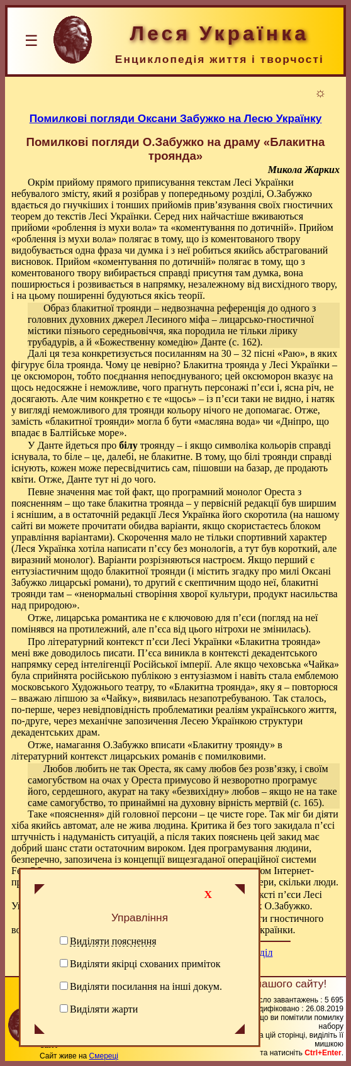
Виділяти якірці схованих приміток (145, 963)
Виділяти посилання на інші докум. (146, 986)
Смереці (103, 1056)
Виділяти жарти (104, 1009)
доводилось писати (91, 653)
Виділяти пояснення (113, 941)
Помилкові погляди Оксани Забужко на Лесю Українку (176, 118)
